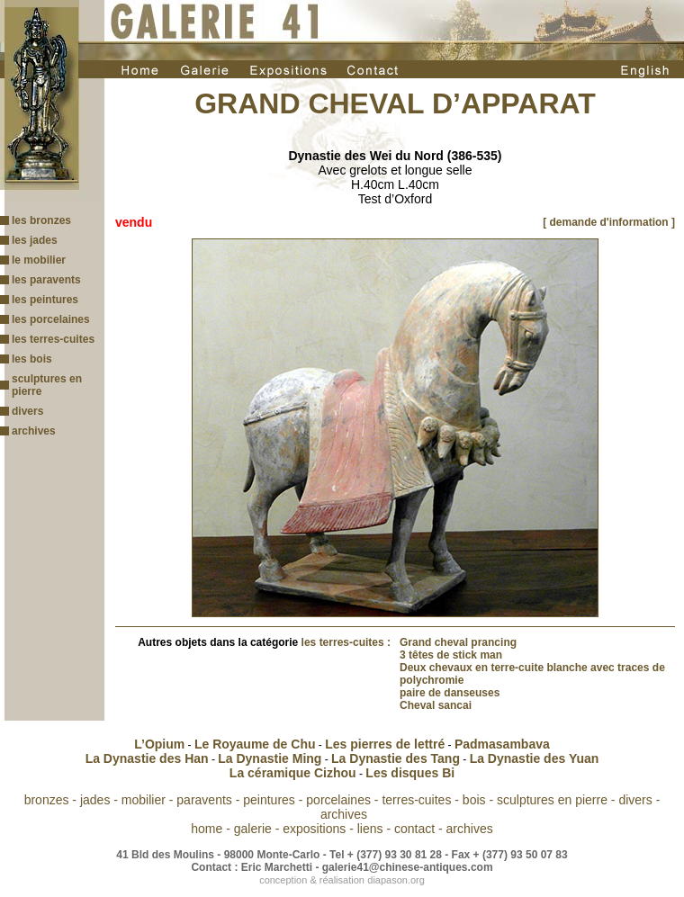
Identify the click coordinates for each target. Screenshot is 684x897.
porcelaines (338, 800)
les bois (32, 359)
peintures (269, 800)
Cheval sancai (436, 705)
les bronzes (41, 220)
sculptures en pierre (552, 800)
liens (370, 828)
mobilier (144, 800)
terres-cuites (416, 800)
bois (474, 800)
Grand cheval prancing (458, 642)
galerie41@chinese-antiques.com (407, 867)
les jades (35, 240)
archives (34, 431)
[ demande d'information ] (609, 222)
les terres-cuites (53, 339)
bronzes (46, 800)
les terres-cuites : (346, 642)
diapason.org (396, 880)
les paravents (46, 280)
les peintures (45, 299)
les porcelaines (51, 319)
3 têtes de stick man (451, 655)
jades (95, 800)
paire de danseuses (450, 692)
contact (414, 828)
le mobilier (39, 260)
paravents (203, 800)
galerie (253, 828)
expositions (314, 828)
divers (27, 411)
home (206, 828)
